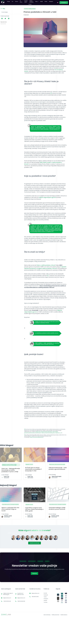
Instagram (46, 598)
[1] (51, 93)
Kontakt (45, 593)
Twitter (45, 596)
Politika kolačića (64, 614)
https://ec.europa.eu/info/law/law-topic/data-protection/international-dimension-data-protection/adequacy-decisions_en (43, 432)
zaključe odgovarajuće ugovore (47, 197)
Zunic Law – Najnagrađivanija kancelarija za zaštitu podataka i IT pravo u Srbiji (11, 470)
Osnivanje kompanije (14, 504)
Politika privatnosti (55, 614)
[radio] (2, 24)
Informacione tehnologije (11, 465)
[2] (47, 275)
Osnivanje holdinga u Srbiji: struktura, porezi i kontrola (57, 508)
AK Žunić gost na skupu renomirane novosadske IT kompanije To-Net (33, 469)
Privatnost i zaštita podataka (29, 8)
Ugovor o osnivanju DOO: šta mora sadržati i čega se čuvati (10, 509)
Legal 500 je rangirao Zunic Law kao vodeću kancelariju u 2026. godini (34, 509)
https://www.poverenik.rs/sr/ (36, 437)
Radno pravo (51, 464)
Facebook (46, 595)
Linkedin (45, 600)
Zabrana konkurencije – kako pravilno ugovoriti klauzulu (58, 468)
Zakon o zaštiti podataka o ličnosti (46, 265)
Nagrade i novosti (5, 464)
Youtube (45, 602)
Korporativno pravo (6, 504)
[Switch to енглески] (57, 2)
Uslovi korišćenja (47, 614)
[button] (2, 18)
